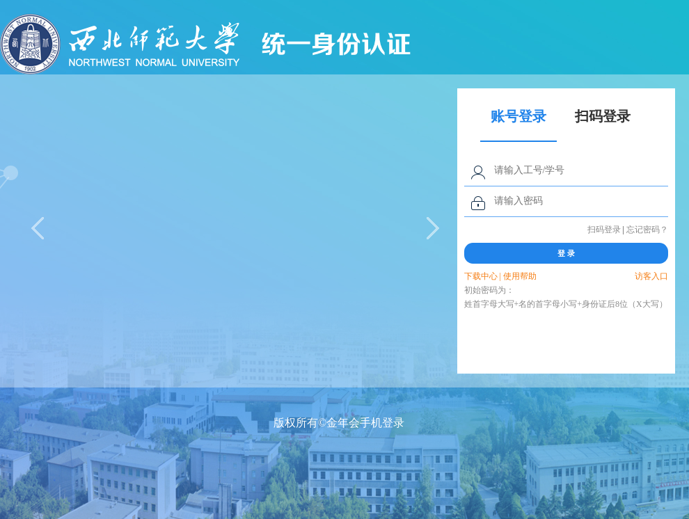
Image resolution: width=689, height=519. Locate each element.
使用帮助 (520, 276)
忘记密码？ (647, 229)
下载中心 (481, 276)
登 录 (566, 253)
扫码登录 (604, 229)
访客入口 (651, 276)
